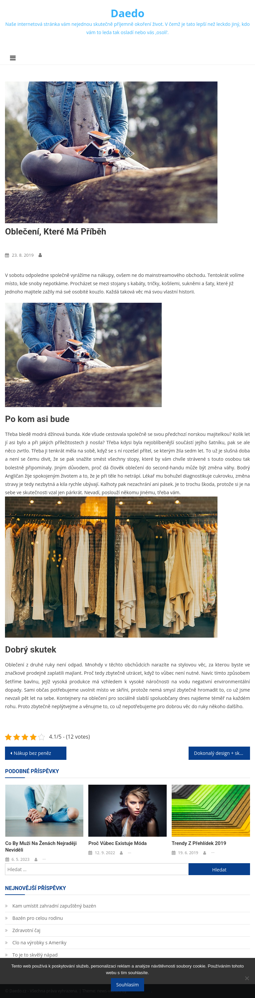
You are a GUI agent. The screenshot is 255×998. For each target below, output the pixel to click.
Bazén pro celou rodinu (37, 918)
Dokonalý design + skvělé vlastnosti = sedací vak (222, 753)
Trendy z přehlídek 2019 (199, 843)
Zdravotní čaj (26, 930)
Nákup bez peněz (32, 753)
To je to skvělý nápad (34, 955)
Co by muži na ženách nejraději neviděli (41, 846)
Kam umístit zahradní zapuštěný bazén (54, 906)
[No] (246, 978)
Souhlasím (127, 984)
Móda (13, 243)
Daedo (127, 13)
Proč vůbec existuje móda (117, 843)
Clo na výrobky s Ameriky (39, 942)
